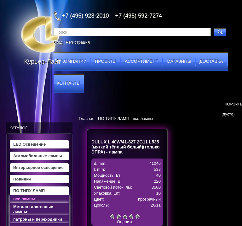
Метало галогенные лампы (33, 209)
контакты (69, 83)
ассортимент (141, 61)
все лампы (24, 198)
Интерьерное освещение (38, 167)
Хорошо (131, 216)
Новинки (22, 179)
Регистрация (78, 42)
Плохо (119, 216)
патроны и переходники (37, 219)
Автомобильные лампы (37, 155)
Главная (86, 118)
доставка (211, 61)
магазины (179, 61)
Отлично (138, 216)
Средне (125, 216)
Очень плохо (112, 216)
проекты (105, 61)
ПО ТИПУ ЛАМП (29, 190)
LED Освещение (29, 144)
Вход (57, 42)
